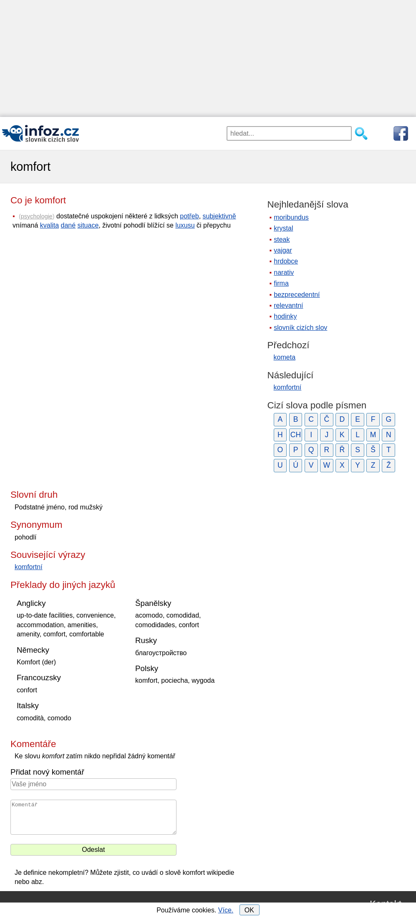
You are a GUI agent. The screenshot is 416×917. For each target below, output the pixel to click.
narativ (284, 272)
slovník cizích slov (300, 327)
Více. (225, 910)
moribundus (291, 217)
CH (295, 435)
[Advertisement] (208, 58)
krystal (283, 228)
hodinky (285, 316)
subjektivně (219, 216)
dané (68, 225)
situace (88, 225)
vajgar (283, 250)
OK (249, 910)
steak (282, 239)
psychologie (37, 216)
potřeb (189, 216)
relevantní (288, 305)
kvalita (49, 225)
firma (281, 283)
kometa (284, 357)
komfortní (29, 566)
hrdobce (286, 261)
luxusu (184, 225)
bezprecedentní (297, 294)
